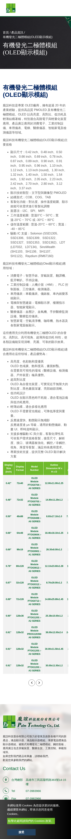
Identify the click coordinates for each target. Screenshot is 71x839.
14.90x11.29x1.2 (54, 500)
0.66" (8, 533)
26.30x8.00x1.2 (54, 549)
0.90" (8, 616)
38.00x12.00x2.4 (54, 632)
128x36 (20, 616)
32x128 (20, 582)
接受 (21, 832)
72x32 (20, 500)
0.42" (8, 483)
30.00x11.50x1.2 (54, 665)
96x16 (20, 549)
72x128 (20, 599)
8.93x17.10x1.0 (54, 516)
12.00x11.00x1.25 (54, 483)
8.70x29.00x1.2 (54, 582)
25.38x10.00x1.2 (54, 616)
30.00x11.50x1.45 (54, 649)
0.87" (8, 582)
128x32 (20, 632)
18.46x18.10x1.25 (54, 533)
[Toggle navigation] (62, 8)
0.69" (8, 549)
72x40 (20, 483)
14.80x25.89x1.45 (54, 599)
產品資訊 (17, 32)
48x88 (20, 516)
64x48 (20, 533)
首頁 (6, 32)
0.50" (8, 516)
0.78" (8, 566)
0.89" (8, 599)
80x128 (20, 566)
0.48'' (8, 500)
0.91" (8, 632)
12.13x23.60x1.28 (54, 566)
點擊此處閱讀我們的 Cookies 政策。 (31, 820)
